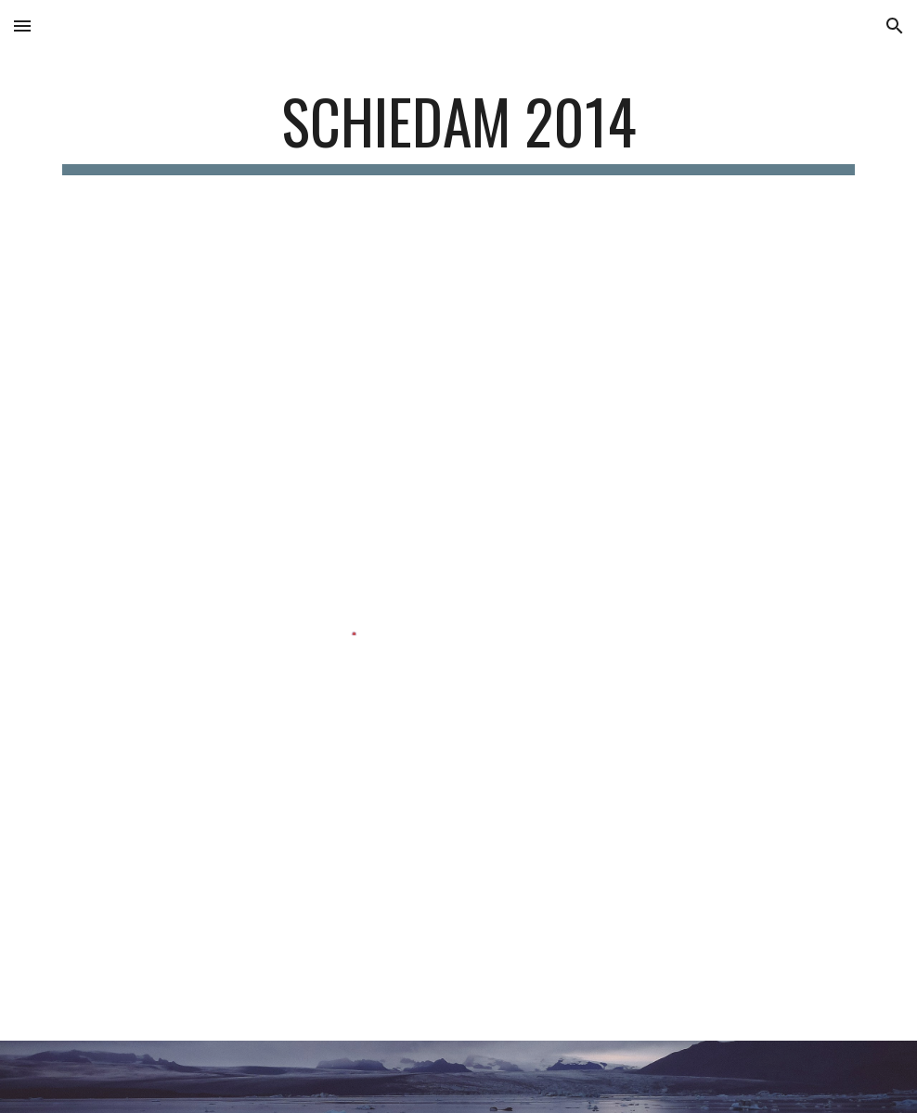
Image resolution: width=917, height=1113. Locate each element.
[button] (22, 25)
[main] (458, 130)
